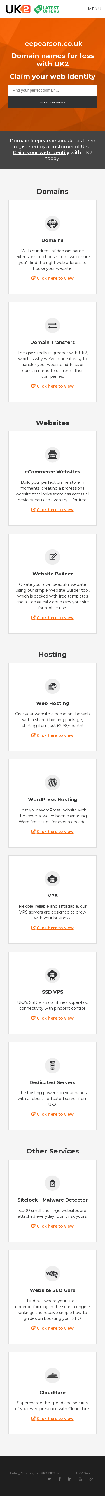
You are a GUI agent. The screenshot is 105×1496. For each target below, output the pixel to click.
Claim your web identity (41, 152)
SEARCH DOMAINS (52, 102)
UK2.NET (48, 1473)
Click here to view (55, 278)
